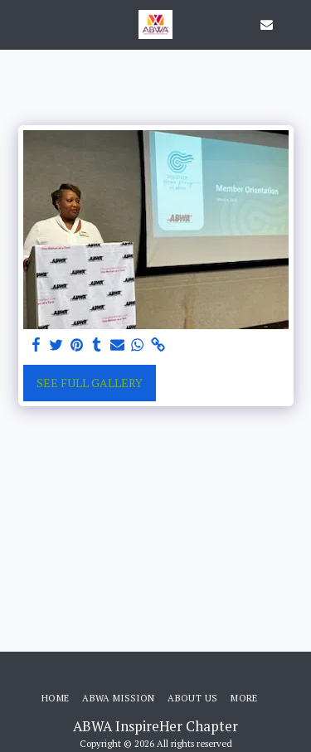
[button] (18, 24)
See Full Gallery (89, 383)
